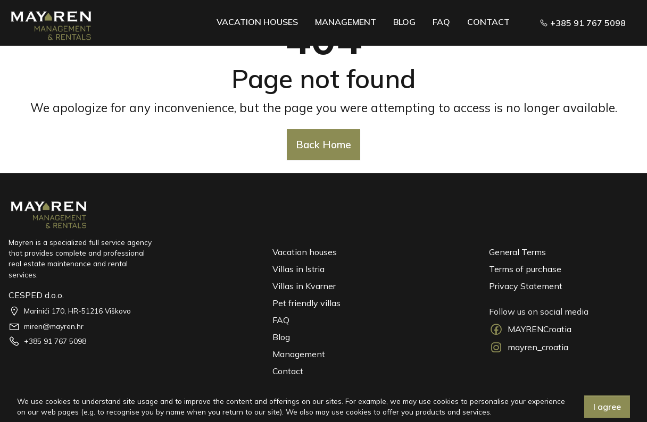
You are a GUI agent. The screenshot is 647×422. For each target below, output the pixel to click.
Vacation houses (304, 252)
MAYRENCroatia (530, 329)
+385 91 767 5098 (583, 23)
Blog (404, 21)
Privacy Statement (525, 286)
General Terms (517, 252)
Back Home (323, 144)
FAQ (441, 21)
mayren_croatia (528, 347)
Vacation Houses (257, 21)
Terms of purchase (525, 269)
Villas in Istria (298, 269)
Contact (488, 21)
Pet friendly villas (306, 303)
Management (345, 21)
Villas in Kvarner (304, 286)
